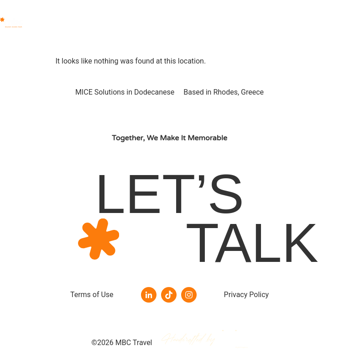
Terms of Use (92, 294)
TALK (252, 242)
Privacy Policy (246, 294)
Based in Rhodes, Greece (223, 92)
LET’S (169, 193)
